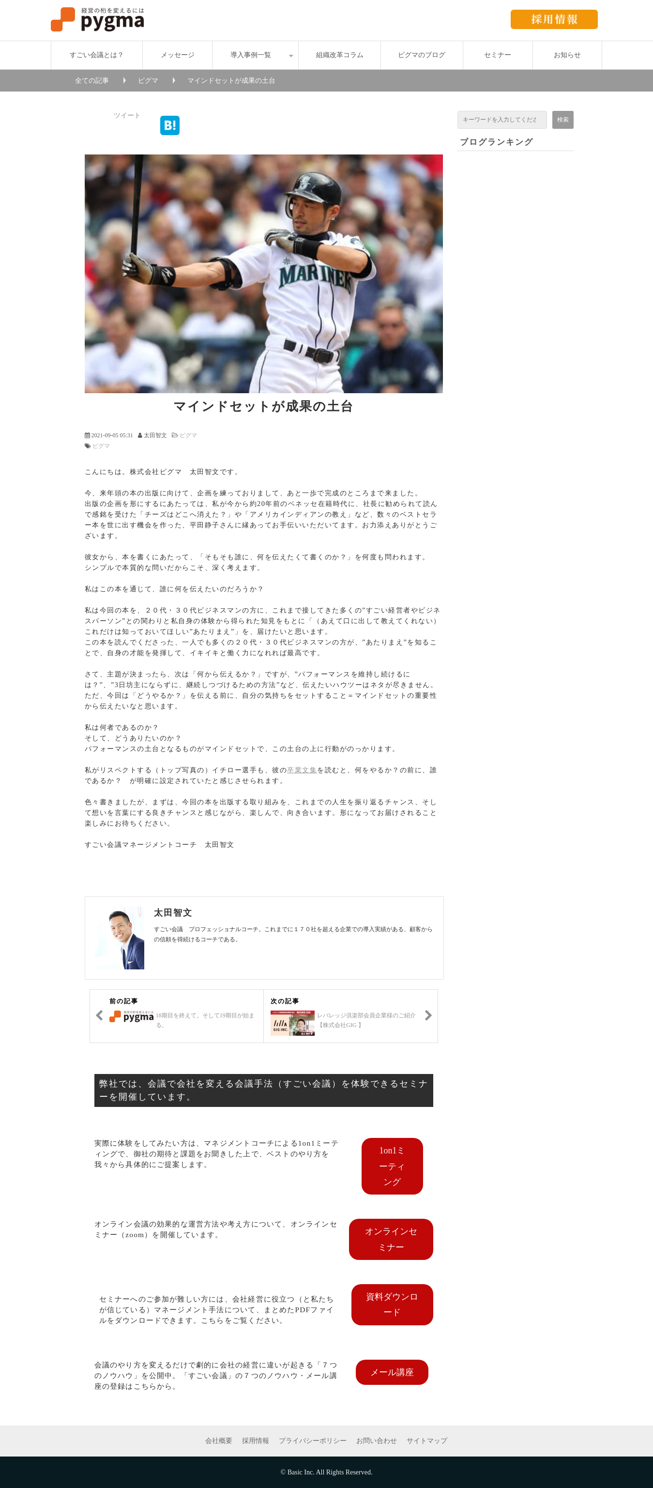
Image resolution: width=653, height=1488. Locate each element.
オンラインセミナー (391, 1239)
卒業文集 (302, 770)
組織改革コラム (340, 55)
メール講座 (392, 1372)
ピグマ (148, 80)
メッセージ (178, 55)
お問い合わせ (376, 1440)
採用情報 (255, 1440)
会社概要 (218, 1440)
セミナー (497, 55)
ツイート (127, 115)
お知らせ (567, 55)
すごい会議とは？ (97, 55)
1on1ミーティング (392, 1166)
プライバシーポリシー (313, 1440)
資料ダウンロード (392, 1304)
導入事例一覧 (250, 55)
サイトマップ (427, 1440)
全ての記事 (92, 80)
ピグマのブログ (421, 55)
